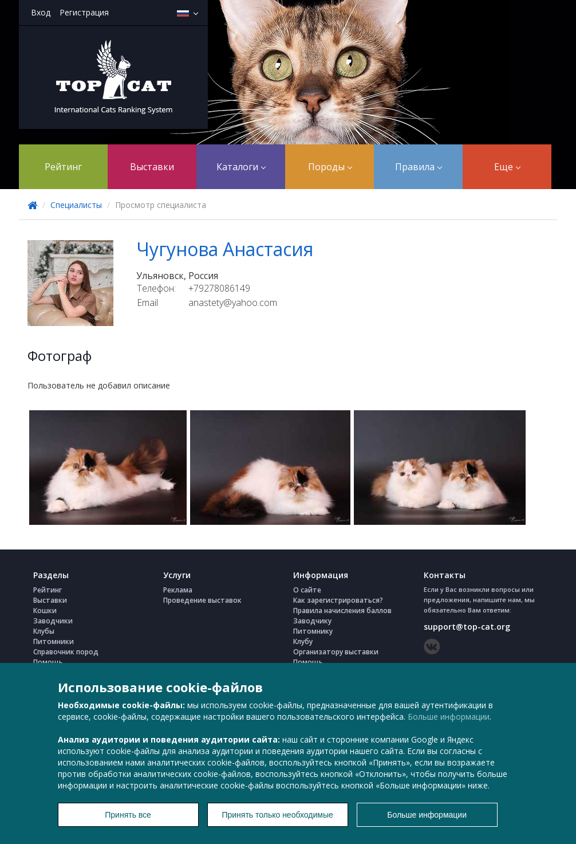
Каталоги (241, 166)
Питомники (53, 641)
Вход (40, 12)
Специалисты (76, 204)
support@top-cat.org (467, 626)
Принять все (128, 814)
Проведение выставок (202, 600)
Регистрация (84, 12)
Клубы (43, 631)
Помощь (48, 662)
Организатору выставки (335, 652)
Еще (507, 166)
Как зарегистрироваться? (338, 600)
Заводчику (312, 621)
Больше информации (449, 716)
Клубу (303, 641)
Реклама (177, 590)
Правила (418, 166)
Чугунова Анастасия (224, 249)
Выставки (152, 166)
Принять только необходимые (277, 814)
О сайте (307, 590)
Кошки (45, 610)
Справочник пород (65, 652)
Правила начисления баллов (342, 610)
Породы (330, 166)
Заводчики (53, 621)
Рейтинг (63, 166)
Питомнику (313, 631)
